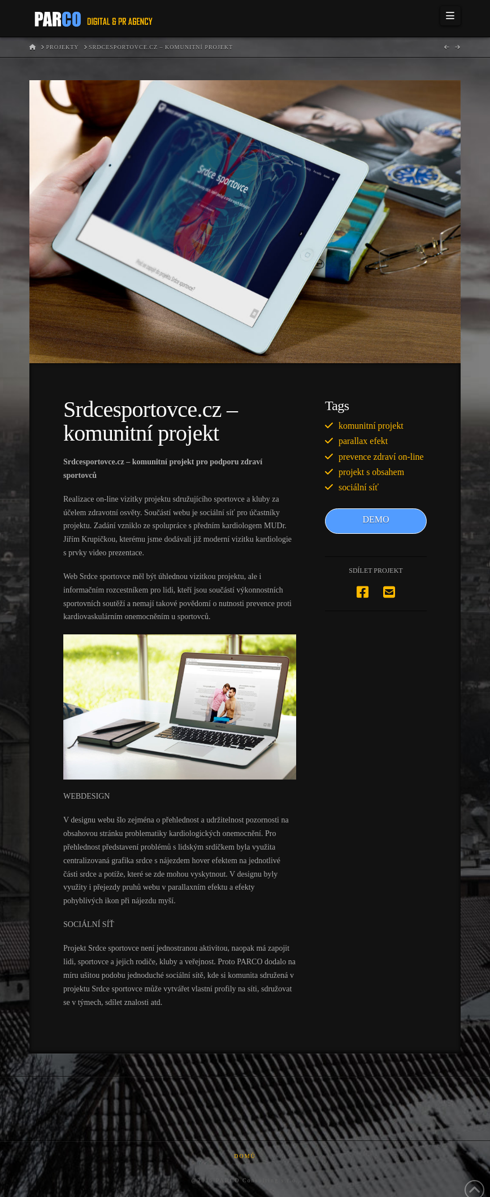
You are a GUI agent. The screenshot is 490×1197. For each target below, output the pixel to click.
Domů (245, 1156)
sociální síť (359, 487)
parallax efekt (363, 441)
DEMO (375, 519)
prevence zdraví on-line (381, 457)
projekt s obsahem (371, 472)
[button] (450, 15)
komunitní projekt (371, 425)
